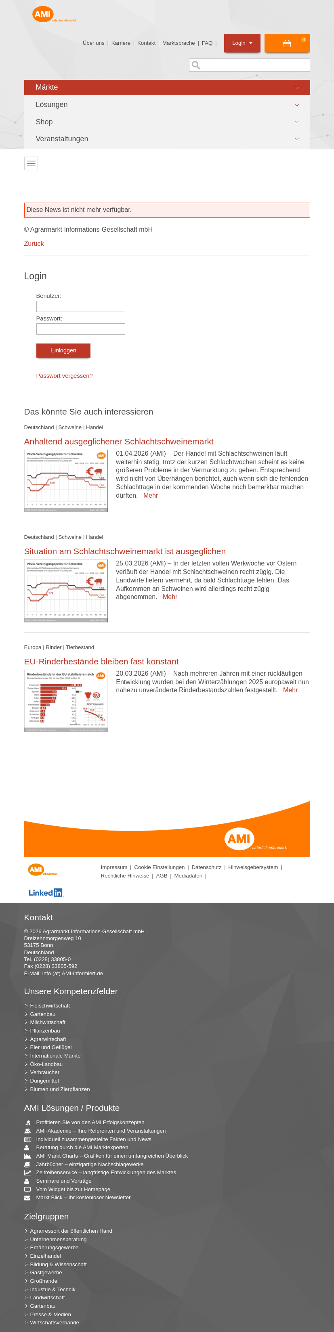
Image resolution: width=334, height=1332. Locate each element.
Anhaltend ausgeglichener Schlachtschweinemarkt (119, 441)
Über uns (94, 43)
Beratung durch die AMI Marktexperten (79, 1148)
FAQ (207, 43)
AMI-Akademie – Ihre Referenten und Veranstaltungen (98, 1131)
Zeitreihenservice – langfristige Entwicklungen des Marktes (103, 1173)
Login (242, 43)
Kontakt (146, 43)
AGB (161, 876)
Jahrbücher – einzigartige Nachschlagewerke (87, 1164)
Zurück (34, 243)
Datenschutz (206, 867)
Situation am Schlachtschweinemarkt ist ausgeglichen (125, 551)
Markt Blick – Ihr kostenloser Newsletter (80, 1198)
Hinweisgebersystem (253, 867)
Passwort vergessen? (64, 376)
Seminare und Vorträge (61, 1181)
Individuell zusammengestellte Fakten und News (90, 1139)
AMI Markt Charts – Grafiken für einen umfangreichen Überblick (109, 1156)
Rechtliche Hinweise (125, 876)
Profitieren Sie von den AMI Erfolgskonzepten (87, 1122)
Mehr (149, 495)
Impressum (114, 867)
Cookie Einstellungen (159, 867)
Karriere (120, 43)
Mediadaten (188, 876)
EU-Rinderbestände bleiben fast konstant (101, 661)
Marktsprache (178, 43)
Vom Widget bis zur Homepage (70, 1189)
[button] (167, 87)
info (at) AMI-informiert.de (72, 973)
